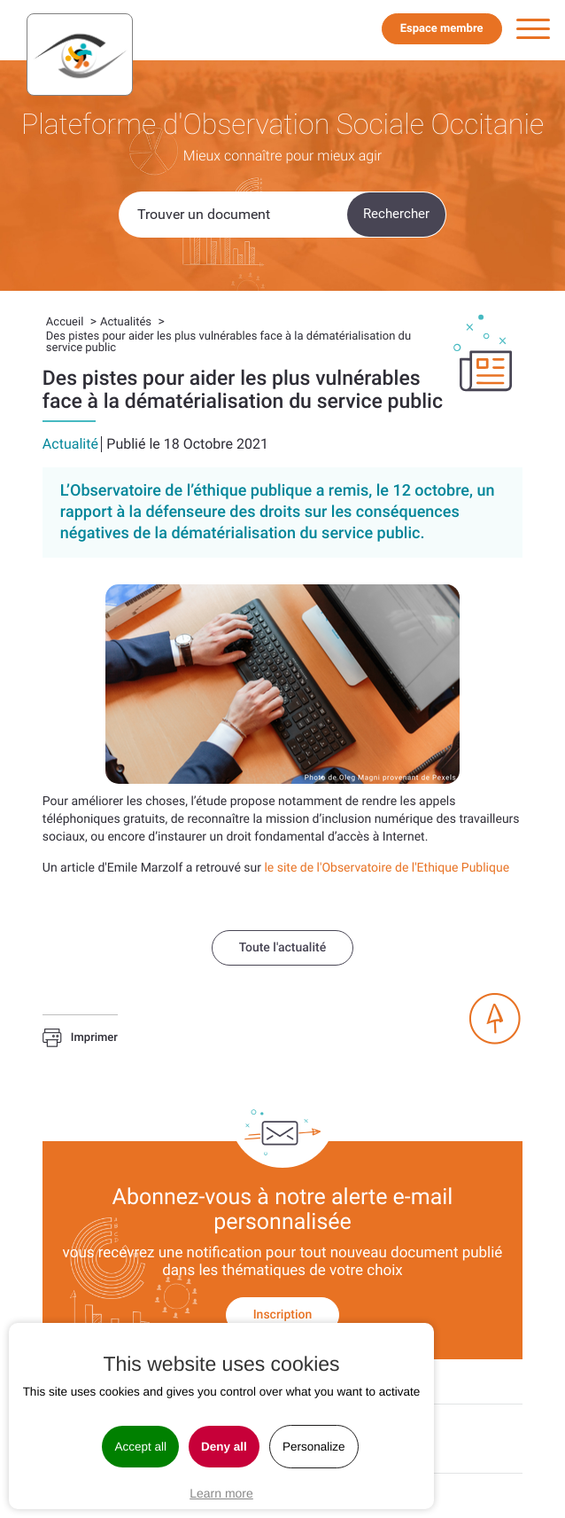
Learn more (221, 1493)
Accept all (140, 1446)
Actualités (125, 322)
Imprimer (80, 1038)
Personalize (313, 1446)
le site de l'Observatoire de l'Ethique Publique (386, 868)
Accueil (64, 322)
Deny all (224, 1446)
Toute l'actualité (282, 948)
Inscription (283, 1315)
